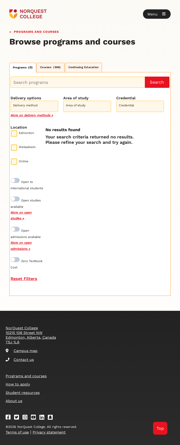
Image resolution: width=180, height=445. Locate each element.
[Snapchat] (52, 418)
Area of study (76, 98)
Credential (125, 98)
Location (19, 127)
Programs (23, 67)
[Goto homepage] (28, 14)
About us (14, 401)
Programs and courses (36, 31)
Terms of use (17, 432)
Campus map (22, 351)
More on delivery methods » (32, 115)
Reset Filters (24, 278)
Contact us (20, 359)
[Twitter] (18, 418)
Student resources (23, 392)
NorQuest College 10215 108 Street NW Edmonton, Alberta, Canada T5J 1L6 (31, 335)
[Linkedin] (43, 418)
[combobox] (34, 106)
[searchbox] (35, 107)
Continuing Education (83, 67)
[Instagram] (26, 418)
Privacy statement (49, 432)
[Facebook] (10, 418)
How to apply (18, 384)
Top (160, 428)
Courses (50, 67)
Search (157, 82)
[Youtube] (35, 418)
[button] (157, 14)
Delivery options (26, 98)
